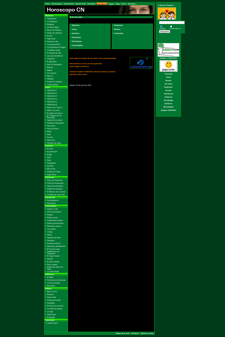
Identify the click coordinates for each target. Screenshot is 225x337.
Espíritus (50, 294)
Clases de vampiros (54, 33)
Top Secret (51, 126)
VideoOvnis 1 (52, 90)
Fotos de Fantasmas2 (55, 183)
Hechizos (74, 33)
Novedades (168, 107)
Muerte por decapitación (56, 246)
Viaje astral (51, 39)
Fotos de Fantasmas (55, 180)
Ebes (49, 134)
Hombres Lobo (52, 42)
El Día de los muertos (55, 306)
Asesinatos (117, 33)
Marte (49, 132)
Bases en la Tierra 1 (54, 108)
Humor (168, 80)
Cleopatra (50, 241)
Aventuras (168, 94)
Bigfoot (49, 70)
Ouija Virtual (51, 175)
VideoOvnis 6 (52, 105)
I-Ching (50, 232)
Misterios (74, 25)
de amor (50, 149)
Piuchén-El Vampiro (54, 82)
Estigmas (50, 24)
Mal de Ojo (51, 169)
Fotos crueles (52, 265)
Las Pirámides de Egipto (56, 47)
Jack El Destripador (54, 65)
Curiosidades (76, 45)
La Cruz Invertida (53, 283)
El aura (49, 36)
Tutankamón (51, 19)
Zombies (50, 166)
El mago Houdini (53, 256)
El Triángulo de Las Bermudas (54, 117)
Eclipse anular (52, 218)
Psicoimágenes (53, 200)
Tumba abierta (52, 85)
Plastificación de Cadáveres (53, 253)
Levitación (51, 59)
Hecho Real (51, 297)
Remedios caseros (54, 226)
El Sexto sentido (53, 262)
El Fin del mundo (53, 249)
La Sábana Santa (53, 50)
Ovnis (73, 29)
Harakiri (50, 259)
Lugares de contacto (55, 120)
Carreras (168, 74)
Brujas (49, 155)
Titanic (49, 235)
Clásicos (168, 97)
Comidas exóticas (54, 243)
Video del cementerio (55, 186)
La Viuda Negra (53, 271)
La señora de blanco (55, 309)
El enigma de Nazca (54, 113)
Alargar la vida (52, 209)
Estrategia (168, 100)
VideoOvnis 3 (52, 96)
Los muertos (51, 73)
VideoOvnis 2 (52, 93)
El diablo (50, 277)
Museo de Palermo (54, 30)
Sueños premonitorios (55, 223)
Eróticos (168, 103)
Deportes (168, 87)
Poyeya (50, 215)
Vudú (49, 157)
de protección (52, 152)
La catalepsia (52, 21)
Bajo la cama (52, 292)
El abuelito (51, 317)
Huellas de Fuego (53, 172)
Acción (168, 90)
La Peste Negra (53, 27)
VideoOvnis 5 (52, 102)
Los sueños (51, 229)
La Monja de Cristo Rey (56, 195)
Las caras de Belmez (55, 56)
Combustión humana (55, 220)
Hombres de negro (54, 143)
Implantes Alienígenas (55, 123)
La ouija (50, 312)
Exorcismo (51, 286)
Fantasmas (75, 37)
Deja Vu (50, 76)
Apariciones (51, 314)
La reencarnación (53, 44)
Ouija (49, 160)
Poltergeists (51, 163)
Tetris (168, 77)
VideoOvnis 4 (52, 99)
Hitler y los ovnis (53, 110)
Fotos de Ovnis (53, 129)
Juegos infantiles (168, 110)
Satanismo (117, 25)
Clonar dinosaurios (54, 212)
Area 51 (50, 137)
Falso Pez (51, 140)
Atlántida (50, 79)
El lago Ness (52, 62)
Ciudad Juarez (52, 323)
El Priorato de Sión (54, 53)
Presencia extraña (54, 300)
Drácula (50, 67)
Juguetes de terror (54, 238)
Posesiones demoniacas (56, 280)
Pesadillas (51, 303)
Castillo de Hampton (54, 189)
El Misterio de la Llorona (56, 192)
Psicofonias (51, 203)
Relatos (116, 29)
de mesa (168, 84)
